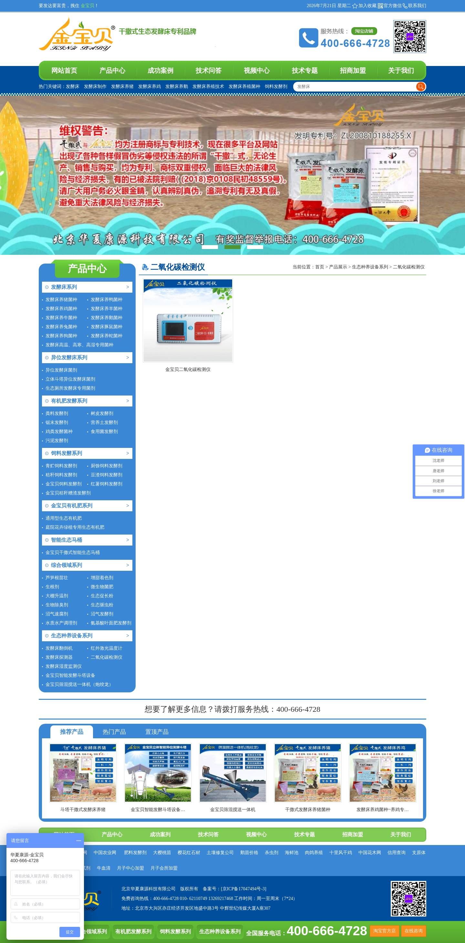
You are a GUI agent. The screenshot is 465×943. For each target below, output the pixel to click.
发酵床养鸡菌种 (61, 308)
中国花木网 (369, 852)
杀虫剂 (271, 852)
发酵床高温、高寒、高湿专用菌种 (79, 344)
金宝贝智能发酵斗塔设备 (70, 675)
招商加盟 (353, 70)
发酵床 (72, 86)
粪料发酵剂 (57, 413)
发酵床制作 (95, 86)
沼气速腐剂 (57, 614)
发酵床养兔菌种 (61, 326)
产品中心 (112, 70)
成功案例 (160, 70)
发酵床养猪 (122, 86)
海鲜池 (291, 852)
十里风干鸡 (340, 852)
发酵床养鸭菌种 (106, 299)
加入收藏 (367, 5)
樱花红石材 (189, 852)
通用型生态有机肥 (64, 518)
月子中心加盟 (130, 868)
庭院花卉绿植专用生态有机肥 (75, 527)
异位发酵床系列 (69, 357)
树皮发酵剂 (102, 413)
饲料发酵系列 (66, 453)
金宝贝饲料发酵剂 (64, 484)
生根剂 (52, 586)
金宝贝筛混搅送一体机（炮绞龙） (79, 684)
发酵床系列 (64, 287)
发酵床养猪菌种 (61, 299)
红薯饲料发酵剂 (106, 484)
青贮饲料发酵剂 (61, 465)
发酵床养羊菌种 (106, 308)
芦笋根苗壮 (57, 577)
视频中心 (257, 70)
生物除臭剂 (57, 604)
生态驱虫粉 (102, 604)
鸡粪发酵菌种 (59, 431)
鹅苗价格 (249, 852)
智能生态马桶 (66, 540)
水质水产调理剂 (61, 623)
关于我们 (401, 70)
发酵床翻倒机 (59, 648)
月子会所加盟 (164, 868)
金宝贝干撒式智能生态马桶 (73, 552)
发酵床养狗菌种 (61, 335)
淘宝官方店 (384, 930)
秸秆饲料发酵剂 (61, 474)
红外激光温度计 (106, 648)
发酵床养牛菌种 (61, 317)
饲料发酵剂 (276, 86)
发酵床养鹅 (176, 86)
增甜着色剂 (102, 577)
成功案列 (160, 834)
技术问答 (209, 70)
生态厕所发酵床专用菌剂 (70, 388)
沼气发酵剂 (102, 614)
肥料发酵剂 (135, 852)
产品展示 (338, 267)
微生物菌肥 (102, 586)
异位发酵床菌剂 (61, 370)
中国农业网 (105, 852)
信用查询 (397, 852)
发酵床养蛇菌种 (106, 335)
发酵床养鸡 (149, 86)
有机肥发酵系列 (69, 401)
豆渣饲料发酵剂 (106, 474)
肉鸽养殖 (314, 852)
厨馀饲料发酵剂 (106, 465)
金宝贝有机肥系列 (71, 505)
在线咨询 (414, 930)
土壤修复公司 (220, 852)
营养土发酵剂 (104, 422)
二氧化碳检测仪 (106, 657)
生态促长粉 (102, 595)
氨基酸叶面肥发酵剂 (111, 623)
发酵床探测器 (59, 657)
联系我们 (417, 5)
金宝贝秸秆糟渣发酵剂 (68, 493)
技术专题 (305, 70)
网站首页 (64, 70)
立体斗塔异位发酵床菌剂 (70, 379)
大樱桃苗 (162, 852)
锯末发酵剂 (57, 422)
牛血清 (103, 868)
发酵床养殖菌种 (244, 86)
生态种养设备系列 (71, 635)
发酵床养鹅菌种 (106, 317)
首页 (319, 267)
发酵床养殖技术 (208, 86)
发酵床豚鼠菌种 (106, 326)
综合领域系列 (66, 565)
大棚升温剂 (57, 595)
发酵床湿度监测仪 (64, 666)
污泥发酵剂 (57, 440)
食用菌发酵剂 (104, 431)
